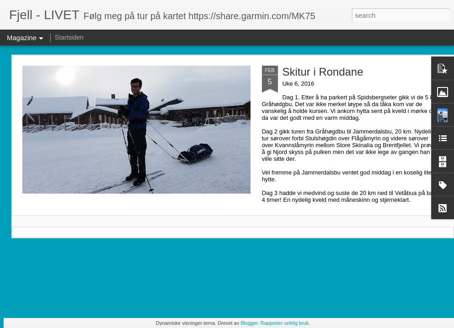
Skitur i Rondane (322, 72)
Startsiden (69, 37)
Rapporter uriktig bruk (285, 323)
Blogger (248, 323)
